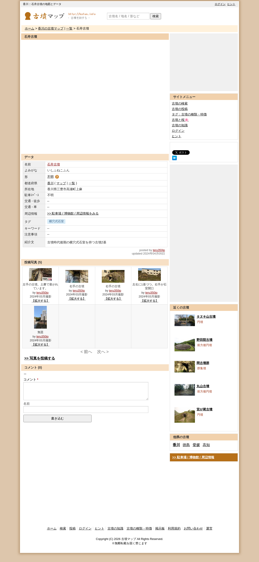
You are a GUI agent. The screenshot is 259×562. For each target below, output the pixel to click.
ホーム (29, 28)
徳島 (186, 445)
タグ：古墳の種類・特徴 (189, 114)
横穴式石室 (56, 221)
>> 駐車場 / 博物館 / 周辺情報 (193, 457)
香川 (50, 183)
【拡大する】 (40, 300)
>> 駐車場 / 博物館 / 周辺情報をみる (73, 213)
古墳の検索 (180, 103)
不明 (53, 176)
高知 (206, 445)
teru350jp (159, 250)
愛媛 (196, 445)
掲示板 (160, 528)
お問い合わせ (193, 528)
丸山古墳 (203, 386)
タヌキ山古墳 (206, 316)
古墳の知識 (180, 125)
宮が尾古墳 (204, 409)
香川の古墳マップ (50, 28)
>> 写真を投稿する (39, 358)
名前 (26, 403)
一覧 (69, 28)
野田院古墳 (204, 340)
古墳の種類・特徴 (139, 528)
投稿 (72, 528)
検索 (155, 16)
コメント (29, 379)
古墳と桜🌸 (180, 120)
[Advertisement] (95, 143)
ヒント (231, 4)
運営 (209, 528)
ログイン (220, 4)
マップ (61, 183)
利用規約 (174, 528)
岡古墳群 (203, 363)
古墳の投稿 (180, 109)
